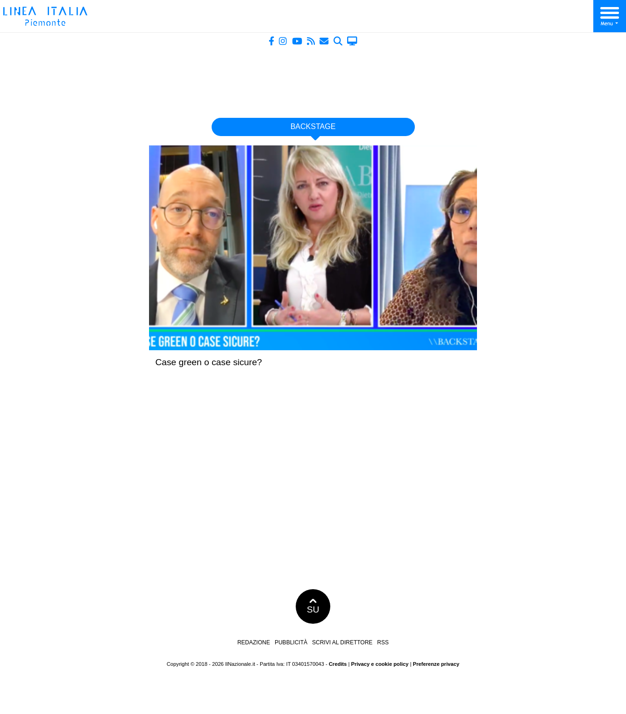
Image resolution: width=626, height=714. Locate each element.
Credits (338, 664)
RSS (383, 642)
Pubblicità (291, 642)
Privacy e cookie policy (379, 664)
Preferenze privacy (436, 664)
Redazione (253, 642)
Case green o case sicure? (209, 362)
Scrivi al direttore (342, 642)
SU (313, 606)
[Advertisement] (313, 78)
